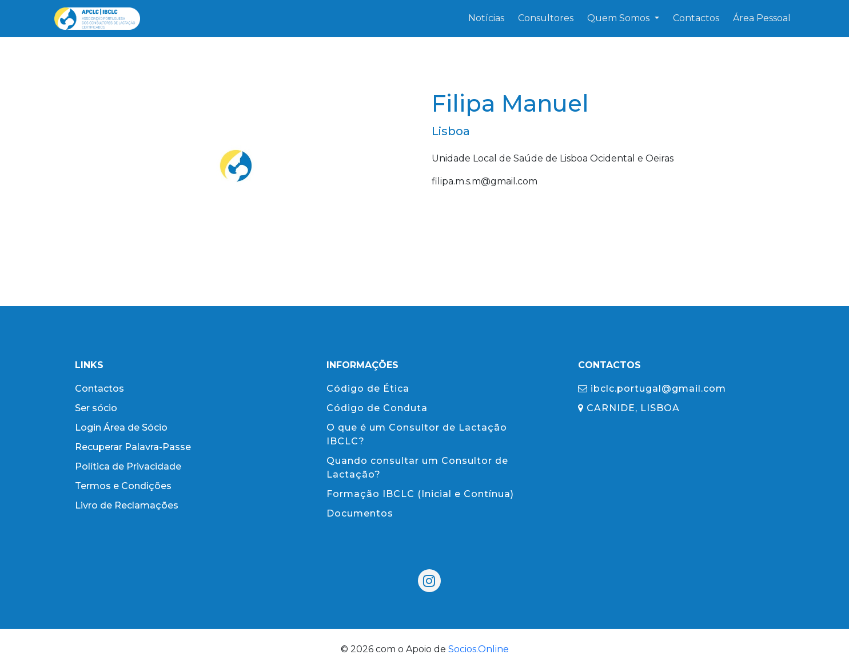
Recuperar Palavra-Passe (133, 447)
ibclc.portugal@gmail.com (652, 388)
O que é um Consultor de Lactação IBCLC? (416, 434)
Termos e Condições (123, 485)
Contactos (99, 388)
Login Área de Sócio (121, 427)
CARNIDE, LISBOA (629, 408)
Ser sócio (96, 408)
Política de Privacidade (128, 466)
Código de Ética (367, 388)
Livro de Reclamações (126, 505)
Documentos (359, 513)
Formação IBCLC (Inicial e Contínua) (420, 493)
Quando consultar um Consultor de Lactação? (417, 467)
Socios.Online (478, 649)
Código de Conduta (377, 408)
